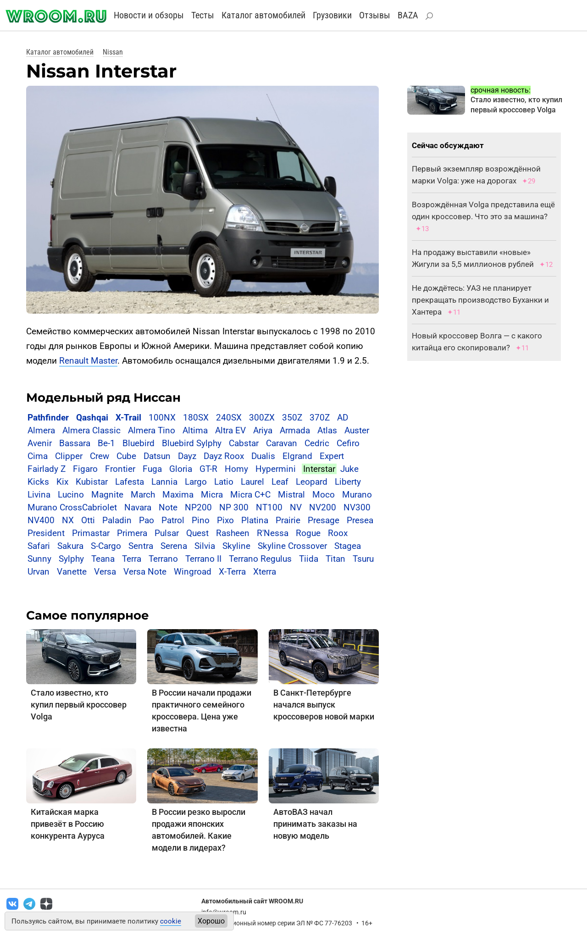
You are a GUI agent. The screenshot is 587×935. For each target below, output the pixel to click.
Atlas (327, 430)
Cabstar (244, 443)
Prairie (288, 520)
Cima (38, 456)
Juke (349, 469)
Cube (126, 456)
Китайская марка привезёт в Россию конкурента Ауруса (68, 824)
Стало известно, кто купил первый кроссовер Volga (79, 704)
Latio (223, 481)
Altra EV (230, 430)
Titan (335, 558)
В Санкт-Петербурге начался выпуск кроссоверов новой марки (323, 704)
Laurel (252, 481)
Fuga (152, 469)
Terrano (163, 558)
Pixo (225, 520)
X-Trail (128, 417)
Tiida (308, 558)
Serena (174, 546)
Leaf (279, 481)
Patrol (172, 520)
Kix (62, 481)
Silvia (204, 546)
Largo (196, 481)
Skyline (236, 546)
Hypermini (275, 469)
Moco (323, 494)
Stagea (347, 546)
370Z (320, 417)
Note (168, 507)
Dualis (263, 456)
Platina (254, 520)
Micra (212, 494)
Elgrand (297, 456)
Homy (236, 469)
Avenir (40, 443)
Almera (41, 430)
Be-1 (106, 443)
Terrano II (203, 558)
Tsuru (363, 558)
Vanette (72, 571)
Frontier (120, 469)
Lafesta (129, 481)
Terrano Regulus (260, 558)
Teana (103, 558)
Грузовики (332, 15)
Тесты (202, 15)
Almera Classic (91, 430)
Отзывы (374, 15)
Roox (338, 533)
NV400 (41, 520)
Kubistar (92, 481)
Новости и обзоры (149, 15)
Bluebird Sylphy (192, 443)
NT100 (269, 507)
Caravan (281, 443)
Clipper (69, 456)
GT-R (208, 469)
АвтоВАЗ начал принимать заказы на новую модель (315, 824)
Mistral (291, 494)
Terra (131, 558)
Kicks (38, 481)
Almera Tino (151, 430)
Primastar (91, 533)
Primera (132, 533)
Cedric (317, 443)
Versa (105, 571)
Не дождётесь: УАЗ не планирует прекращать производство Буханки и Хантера (480, 299)
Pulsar (167, 533)
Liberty (348, 481)
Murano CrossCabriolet (72, 507)
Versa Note (144, 571)
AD (342, 417)
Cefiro (348, 443)
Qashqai (92, 417)
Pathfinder (48, 417)
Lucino (71, 494)
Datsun (157, 456)
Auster (356, 430)
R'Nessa (272, 533)
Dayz (187, 456)
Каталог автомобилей (263, 15)
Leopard (311, 481)
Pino (201, 520)
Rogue (308, 533)
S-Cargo (106, 546)
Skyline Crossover (292, 546)
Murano (357, 494)
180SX (196, 417)
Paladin (117, 520)
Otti (88, 520)
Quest (197, 533)
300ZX (262, 417)
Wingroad (192, 571)
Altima (195, 430)
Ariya (262, 430)
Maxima (178, 494)
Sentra (140, 546)
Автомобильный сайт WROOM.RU (252, 901)
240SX (229, 417)
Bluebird (138, 443)
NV (296, 507)
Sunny (39, 558)
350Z (292, 417)
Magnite (107, 494)
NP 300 (234, 507)
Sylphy (71, 558)
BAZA (408, 15)
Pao (146, 520)
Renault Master (88, 360)
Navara (137, 507)
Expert (332, 456)
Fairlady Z (47, 469)
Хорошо (211, 921)
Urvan (39, 571)
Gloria (180, 469)
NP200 (198, 507)
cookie (170, 921)
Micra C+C (250, 494)
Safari (39, 546)
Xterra (264, 571)
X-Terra (232, 571)
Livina (39, 494)
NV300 (357, 507)
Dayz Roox (224, 456)
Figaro (85, 469)
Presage (323, 520)
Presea (360, 520)
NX (68, 520)
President (46, 533)
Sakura (70, 546)
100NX (162, 417)
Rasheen (232, 533)
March (143, 494)
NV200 (322, 507)
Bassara (74, 443)
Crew (99, 456)
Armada (295, 430)
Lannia (164, 481)
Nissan (113, 52)
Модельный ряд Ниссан (103, 397)
